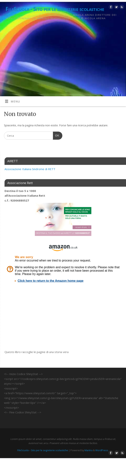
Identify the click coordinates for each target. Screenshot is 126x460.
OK (56, 135)
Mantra (88, 450)
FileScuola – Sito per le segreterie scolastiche (42, 450)
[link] (30, 169)
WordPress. (102, 450)
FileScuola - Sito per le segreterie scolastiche (54, 9)
